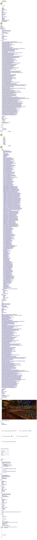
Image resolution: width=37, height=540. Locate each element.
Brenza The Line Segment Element (8, 430)
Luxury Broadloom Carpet (6, 286)
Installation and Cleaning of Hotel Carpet (7, 352)
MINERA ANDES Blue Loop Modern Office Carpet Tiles (10, 186)
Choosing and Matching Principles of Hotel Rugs (8, 53)
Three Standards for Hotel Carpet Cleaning (7, 58)
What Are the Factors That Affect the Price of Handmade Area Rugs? (10, 67)
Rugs (2, 31)
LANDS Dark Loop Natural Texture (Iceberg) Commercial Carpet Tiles (12, 200)
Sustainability (4, 119)
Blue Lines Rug (5, 249)
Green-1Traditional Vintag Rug (7, 261)
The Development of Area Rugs (6, 70)
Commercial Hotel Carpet (6, 150)
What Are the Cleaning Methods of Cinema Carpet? (8, 50)
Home (2, 149)
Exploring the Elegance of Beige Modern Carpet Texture (8, 380)
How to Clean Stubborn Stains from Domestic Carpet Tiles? (9, 83)
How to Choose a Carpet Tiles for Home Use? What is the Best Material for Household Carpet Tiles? (14, 84)
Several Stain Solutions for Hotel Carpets (7, 350)
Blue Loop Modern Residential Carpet (8, 266)
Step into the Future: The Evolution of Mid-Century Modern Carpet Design (11, 363)
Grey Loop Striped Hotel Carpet (7, 239)
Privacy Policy (6, 528)
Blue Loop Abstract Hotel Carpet (7, 268)
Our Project (3, 18)
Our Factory (3, 14)
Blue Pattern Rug (5, 257)
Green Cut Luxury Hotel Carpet (7, 281)
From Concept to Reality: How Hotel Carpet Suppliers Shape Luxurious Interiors (12, 105)
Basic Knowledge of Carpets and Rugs (7, 45)
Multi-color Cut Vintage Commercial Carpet (8, 159)
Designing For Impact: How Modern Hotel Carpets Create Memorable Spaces (11, 107)
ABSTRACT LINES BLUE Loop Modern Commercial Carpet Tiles (11, 209)
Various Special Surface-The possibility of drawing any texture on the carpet (11, 512)
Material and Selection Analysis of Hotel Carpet (8, 86)
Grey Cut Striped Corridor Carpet (7, 178)
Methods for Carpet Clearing (5, 46)
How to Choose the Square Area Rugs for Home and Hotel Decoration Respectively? (12, 72)
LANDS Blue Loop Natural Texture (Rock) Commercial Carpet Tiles (11, 194)
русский (4, 140)
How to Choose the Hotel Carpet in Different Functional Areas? (10, 64)
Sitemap (2, 528)
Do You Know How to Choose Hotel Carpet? (7, 66)
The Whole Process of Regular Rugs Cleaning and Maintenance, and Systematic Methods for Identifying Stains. (15, 98)
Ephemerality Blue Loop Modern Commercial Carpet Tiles (10, 218)
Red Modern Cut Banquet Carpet (7, 262)
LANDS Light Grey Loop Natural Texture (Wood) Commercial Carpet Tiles (12, 208)
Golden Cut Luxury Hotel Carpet (7, 280)
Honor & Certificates (4, 16)
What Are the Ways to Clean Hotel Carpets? (7, 81)
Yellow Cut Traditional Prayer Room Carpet (8, 278)
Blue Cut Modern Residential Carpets (7, 168)
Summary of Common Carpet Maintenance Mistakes (8, 59)
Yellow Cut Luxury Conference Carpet (8, 161)
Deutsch (4, 139)
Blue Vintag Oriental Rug (6, 260)
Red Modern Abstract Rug (6, 253)
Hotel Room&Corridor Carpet (7, 283)
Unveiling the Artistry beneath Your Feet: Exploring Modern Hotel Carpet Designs (12, 102)
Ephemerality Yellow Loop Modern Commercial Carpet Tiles (10, 220)
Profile (2, 15)
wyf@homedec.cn (4, 1)
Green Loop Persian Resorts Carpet (7, 180)
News (2, 17)
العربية (4, 141)
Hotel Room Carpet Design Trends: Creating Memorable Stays (9, 111)
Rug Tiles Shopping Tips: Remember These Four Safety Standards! (10, 369)
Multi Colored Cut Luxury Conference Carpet (8, 184)
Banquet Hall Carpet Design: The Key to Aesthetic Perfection (9, 41)
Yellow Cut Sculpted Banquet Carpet (7, 240)
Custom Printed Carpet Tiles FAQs (8, 466)
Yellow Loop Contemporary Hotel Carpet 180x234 (9, 234)
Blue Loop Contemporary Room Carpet (8, 232)
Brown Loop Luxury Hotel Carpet (7, 241)
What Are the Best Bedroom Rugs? (6, 82)
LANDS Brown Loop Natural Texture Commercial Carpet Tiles (11, 197)
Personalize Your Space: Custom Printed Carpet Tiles (8, 113)
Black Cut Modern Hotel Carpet (7, 210)
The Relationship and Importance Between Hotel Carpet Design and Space (11, 335)
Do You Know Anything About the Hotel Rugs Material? (9, 337)
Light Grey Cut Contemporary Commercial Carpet (9, 175)
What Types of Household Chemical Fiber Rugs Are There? (9, 356)
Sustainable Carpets (4, 306)
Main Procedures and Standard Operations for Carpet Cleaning (9, 374)
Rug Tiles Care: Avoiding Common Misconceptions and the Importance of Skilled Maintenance (13, 97)
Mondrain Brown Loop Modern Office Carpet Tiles (9, 222)
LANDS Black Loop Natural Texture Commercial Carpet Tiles (10, 192)
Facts (2, 117)
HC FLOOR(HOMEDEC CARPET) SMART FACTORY (9, 387)
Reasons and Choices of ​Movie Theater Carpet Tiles (8, 62)
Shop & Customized (4, 21)
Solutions (3, 8)
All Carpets (2, 34)
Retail (2, 11)
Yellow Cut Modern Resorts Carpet (7, 272)
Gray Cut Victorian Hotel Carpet (7, 164)
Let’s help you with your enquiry (5, 448)
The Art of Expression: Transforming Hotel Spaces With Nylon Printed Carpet (11, 378)
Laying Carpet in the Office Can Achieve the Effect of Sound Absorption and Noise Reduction (13, 85)
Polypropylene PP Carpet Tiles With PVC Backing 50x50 (10, 288)
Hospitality (3, 9)
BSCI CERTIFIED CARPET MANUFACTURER (8, 322)
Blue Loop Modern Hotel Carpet (7, 170)
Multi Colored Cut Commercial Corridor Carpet (9, 172)
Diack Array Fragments (21, 436)
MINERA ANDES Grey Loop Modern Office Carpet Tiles (10, 188)
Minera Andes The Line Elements (8, 441)
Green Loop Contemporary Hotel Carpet (8, 163)
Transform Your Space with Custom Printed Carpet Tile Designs (10, 112)
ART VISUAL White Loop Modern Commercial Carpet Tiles (10, 213)
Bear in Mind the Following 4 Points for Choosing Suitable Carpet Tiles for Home (12, 328)
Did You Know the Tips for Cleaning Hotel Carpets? (8, 91)
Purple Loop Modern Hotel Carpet (7, 269)
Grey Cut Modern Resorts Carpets (7, 243)
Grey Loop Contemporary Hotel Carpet (8, 248)
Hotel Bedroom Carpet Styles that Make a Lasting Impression (9, 382)
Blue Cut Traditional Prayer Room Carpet (8, 275)
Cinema (3, 38)
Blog (2, 13)
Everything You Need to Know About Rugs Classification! (9, 95)
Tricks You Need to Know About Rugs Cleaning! (8, 339)
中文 (4, 137)
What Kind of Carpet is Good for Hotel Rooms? (7, 348)
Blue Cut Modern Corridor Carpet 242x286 (8, 235)
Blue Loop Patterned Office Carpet (7, 231)
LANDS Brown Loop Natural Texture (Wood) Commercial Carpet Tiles (12, 199)
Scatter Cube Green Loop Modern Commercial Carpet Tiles (10, 224)
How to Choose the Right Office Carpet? (7, 63)
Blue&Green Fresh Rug (6, 255)
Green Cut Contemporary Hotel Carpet (8, 185)
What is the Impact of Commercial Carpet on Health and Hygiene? (10, 49)
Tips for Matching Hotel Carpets (6, 346)
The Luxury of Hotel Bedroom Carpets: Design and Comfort (9, 109)
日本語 (4, 138)
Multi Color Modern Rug (6, 256)
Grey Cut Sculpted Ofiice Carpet (7, 227)
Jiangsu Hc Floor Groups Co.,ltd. (8, 527)
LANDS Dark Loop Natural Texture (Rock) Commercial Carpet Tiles (11, 201)
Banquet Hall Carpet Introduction (6, 89)
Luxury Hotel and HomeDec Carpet (6, 69)
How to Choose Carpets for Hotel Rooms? (7, 76)
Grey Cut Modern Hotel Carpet (7, 279)
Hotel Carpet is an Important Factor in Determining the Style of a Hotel (10, 57)
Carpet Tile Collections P (25, 430)
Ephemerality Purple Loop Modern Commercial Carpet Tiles (10, 219)
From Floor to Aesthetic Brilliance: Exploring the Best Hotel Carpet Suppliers (11, 376)
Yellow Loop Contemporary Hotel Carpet (8, 166)
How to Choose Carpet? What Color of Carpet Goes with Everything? (10, 56)
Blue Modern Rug (5, 254)
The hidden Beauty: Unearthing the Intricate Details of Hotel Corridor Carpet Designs (12, 103)
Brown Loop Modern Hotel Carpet (7, 244)
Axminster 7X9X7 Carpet (6, 284)
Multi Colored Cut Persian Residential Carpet (8, 181)
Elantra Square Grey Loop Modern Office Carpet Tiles (9, 215)
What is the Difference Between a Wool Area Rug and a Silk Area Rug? (11, 71)
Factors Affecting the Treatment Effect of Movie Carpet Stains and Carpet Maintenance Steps (13, 48)
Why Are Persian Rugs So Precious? (6, 80)
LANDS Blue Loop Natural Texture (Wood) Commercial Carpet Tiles (11, 196)
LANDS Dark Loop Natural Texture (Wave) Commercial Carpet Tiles (11, 202)
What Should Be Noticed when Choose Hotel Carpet (8, 65)
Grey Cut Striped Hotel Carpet (7, 242)
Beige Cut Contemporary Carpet (7, 282)
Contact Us (3, 19)
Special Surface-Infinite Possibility (6, 30)
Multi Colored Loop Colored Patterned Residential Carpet (10, 177)
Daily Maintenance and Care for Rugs (6, 96)
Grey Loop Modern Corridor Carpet (7, 274)
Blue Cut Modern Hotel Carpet (7, 160)
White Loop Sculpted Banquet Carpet (7, 183)
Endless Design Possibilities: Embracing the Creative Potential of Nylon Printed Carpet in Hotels (14, 106)
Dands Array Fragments (7, 436)
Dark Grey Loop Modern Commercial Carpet (8, 173)
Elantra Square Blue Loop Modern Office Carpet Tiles (9, 214)
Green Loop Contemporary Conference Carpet (9, 167)
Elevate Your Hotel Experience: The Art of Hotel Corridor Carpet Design (11, 108)
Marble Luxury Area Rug (6, 258)
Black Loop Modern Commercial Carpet (8, 271)
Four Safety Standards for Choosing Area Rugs (7, 333)
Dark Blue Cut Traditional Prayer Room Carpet (9, 276)
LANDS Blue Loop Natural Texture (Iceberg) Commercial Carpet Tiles (12, 193)
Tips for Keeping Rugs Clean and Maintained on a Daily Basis (9, 99)
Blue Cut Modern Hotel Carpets (7, 176)
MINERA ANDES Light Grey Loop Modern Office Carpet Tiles (11, 190)
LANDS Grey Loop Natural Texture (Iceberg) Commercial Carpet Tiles (12, 205)
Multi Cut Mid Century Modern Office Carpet (8, 165)
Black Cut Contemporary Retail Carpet (8, 265)
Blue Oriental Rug (5, 252)
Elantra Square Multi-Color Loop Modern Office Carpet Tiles (10, 216)
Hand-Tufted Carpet (5, 155)
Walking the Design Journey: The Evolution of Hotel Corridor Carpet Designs (11, 104)
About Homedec (3, 27)
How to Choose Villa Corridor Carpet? (7, 79)
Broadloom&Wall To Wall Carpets (6, 304)
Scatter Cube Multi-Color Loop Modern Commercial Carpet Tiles (11, 225)
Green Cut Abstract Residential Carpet (8, 238)
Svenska (4, 143)
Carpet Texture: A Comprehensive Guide (7, 315)
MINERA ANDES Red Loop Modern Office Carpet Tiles (10, 187)
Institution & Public (4, 12)
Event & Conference (4, 36)
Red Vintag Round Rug (6, 259)
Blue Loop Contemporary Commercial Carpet (8, 174)
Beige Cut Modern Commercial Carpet (8, 270)
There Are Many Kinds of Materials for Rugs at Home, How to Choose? (10, 354)
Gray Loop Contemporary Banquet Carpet (8, 162)
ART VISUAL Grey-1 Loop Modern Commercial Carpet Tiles (10, 212)
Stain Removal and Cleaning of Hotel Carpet (7, 55)
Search (10, 131)
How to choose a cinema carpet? (6, 87)
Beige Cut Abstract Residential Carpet (8, 267)
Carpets (2, 25)
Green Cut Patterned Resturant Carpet (7, 230)
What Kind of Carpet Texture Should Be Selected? (8, 44)
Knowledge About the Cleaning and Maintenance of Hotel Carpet (10, 326)
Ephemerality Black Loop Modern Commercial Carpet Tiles (10, 217)
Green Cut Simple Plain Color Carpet (7, 263)
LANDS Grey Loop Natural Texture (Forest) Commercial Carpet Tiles (11, 204)
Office (2, 10)
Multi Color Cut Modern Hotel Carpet (8, 273)
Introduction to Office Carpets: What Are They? (8, 93)
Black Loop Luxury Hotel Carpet (7, 157)
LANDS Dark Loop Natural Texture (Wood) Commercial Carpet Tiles (11, 203)
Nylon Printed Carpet (5, 285)
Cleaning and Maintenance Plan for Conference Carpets (8, 367)
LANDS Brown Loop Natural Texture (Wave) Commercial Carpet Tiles (12, 198)
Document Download (4, 396)
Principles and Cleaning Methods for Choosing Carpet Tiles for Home (10, 100)
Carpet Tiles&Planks (4, 32)
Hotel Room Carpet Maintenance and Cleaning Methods (9, 77)
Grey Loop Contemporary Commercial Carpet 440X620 (10, 245)
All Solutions (2, 40)
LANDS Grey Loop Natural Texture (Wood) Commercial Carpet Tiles (11, 207)
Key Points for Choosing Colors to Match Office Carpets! (9, 365)
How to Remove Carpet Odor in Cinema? (7, 320)
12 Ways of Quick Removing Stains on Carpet (7, 61)
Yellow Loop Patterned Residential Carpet (8, 228)
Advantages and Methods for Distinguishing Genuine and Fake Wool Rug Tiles (11, 92)
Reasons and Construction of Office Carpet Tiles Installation (9, 94)
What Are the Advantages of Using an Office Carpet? (8, 51)
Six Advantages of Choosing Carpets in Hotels (7, 361)
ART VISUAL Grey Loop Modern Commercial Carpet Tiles (10, 211)
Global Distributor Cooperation (6, 122)
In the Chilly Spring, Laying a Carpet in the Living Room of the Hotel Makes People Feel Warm (13, 88)
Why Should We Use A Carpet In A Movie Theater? (8, 90)
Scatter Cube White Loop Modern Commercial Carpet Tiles (10, 226)
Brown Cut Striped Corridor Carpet (7, 171)
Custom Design (5, 156)
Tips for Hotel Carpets (4, 324)
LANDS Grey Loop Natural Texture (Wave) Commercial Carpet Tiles (11, 206)
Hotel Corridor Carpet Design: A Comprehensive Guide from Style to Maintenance (12, 42)
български (4, 144)
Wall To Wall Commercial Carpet (7, 287)
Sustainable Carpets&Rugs (6, 154)
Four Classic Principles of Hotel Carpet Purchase (8, 54)
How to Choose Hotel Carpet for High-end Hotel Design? (9, 78)
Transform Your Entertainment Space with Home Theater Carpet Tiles (10, 110)
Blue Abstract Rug (5, 251)
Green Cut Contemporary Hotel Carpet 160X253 (9, 246)
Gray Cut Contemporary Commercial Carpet (8, 158)
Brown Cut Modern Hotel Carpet (7, 233)
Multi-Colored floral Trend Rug (7, 250)
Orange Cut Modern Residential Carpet (8, 247)
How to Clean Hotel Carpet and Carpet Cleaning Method (9, 74)
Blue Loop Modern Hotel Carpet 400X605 (8, 237)
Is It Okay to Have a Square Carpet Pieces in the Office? (9, 75)
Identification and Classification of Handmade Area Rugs (9, 341)
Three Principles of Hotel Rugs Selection (7, 68)
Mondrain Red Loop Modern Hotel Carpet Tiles (9, 221)
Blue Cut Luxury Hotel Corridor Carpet (8, 229)
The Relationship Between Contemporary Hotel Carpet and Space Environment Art (12, 52)
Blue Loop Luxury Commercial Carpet (8, 179)
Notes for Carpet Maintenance (5, 43)
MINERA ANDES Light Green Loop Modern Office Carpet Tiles (11, 189)
